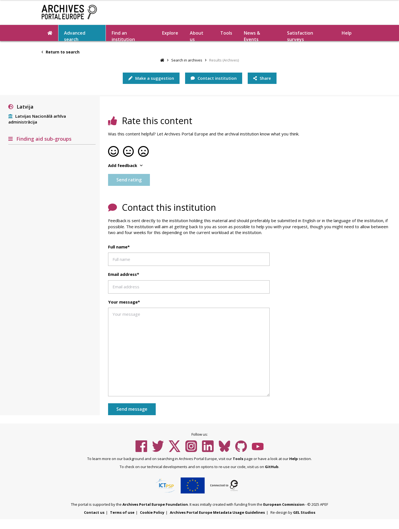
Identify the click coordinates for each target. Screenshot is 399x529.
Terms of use (122, 512)
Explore (170, 33)
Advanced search (74, 35)
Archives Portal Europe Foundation (155, 504)
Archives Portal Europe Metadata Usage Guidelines (217, 512)
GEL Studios (304, 512)
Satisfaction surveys (300, 35)
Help (347, 33)
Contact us (94, 512)
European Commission (284, 504)
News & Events (252, 35)
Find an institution (123, 35)
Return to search (61, 52)
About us (196, 35)
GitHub (271, 466)
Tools (226, 33)
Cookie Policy (152, 512)
